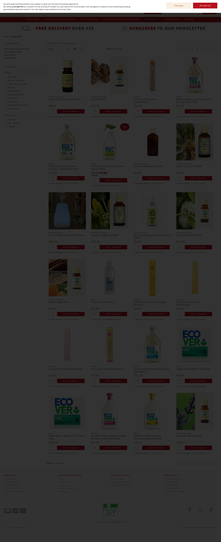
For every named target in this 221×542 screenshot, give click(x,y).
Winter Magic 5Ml (58, 302)
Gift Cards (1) (9, 55)
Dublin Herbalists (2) (16, 95)
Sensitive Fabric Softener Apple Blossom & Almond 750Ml (108, 437)
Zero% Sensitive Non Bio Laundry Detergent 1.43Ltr (64, 167)
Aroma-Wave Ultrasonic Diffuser (67, 235)
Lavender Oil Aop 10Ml (189, 436)
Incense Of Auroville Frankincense (145, 100)
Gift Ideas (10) (10, 58)
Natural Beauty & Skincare (121, 19)
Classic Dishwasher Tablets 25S (193, 369)
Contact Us (63, 482)
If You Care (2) (13, 109)
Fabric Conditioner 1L (103, 302)
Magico (190, 527)
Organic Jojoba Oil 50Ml (104, 235)
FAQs (61, 479)
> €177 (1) (11, 127)
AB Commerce (211, 527)
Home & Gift (151, 19)
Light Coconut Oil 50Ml (189, 166)
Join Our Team (12, 485)
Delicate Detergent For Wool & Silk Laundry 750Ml (193, 100)
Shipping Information (121, 482)
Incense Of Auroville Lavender (66, 369)
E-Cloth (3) (12, 98)
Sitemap (62, 491)
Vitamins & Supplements (60, 19)
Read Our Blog (171, 482)
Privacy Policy (65, 485)
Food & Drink (89, 19)
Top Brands (172, 19)
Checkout (209, 11)
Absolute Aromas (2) (16, 80)
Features (33, 19)
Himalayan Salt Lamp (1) (17, 105)
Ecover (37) (12, 102)
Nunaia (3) (12, 77)
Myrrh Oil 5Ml (98, 99)
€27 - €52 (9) (13, 123)
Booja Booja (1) (14, 91)
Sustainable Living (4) (13, 52)
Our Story (10, 479)
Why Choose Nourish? (15, 491)
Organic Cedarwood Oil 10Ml (65, 99)
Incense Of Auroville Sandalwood (187, 303)
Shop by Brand (171, 485)
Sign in (208, 3)
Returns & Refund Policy (122, 485)
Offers (189, 19)
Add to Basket (71, 111)
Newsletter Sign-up (173, 479)
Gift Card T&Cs (171, 488)
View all (119, 49)
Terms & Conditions (67, 488)
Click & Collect (118, 479)
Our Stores (10, 482)
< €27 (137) (12, 120)
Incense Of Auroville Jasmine (107, 369)
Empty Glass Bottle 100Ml (148, 166)
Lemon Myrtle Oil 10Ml (189, 235)
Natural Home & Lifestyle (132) (16, 49)
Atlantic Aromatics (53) (17, 84)
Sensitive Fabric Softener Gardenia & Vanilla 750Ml (148, 437)
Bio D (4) (11, 87)
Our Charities (11, 488)
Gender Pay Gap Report (175, 491)
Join (215, 3)
